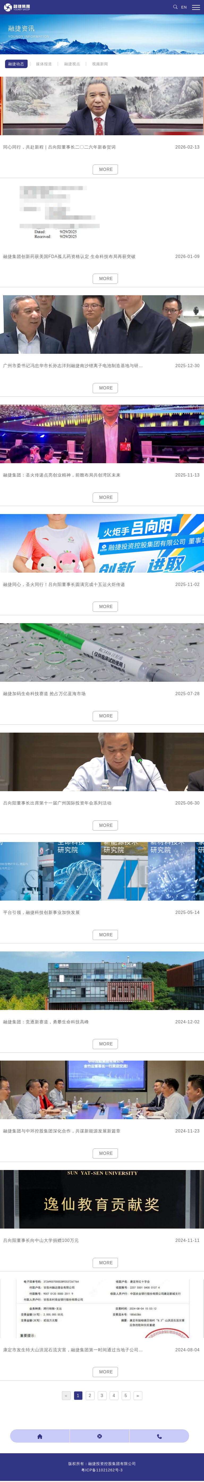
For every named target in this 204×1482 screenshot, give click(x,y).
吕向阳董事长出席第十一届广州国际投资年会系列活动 (57, 803)
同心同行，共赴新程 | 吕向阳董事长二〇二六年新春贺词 (59, 147)
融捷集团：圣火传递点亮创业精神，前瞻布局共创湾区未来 (62, 475)
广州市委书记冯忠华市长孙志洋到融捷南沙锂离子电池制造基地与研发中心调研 (74, 366)
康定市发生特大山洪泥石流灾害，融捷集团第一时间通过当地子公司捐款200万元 (74, 1350)
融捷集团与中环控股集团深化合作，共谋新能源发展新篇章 (62, 1132)
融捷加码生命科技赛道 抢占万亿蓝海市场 (44, 694)
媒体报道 (45, 64)
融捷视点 (73, 64)
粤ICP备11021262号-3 (102, 1471)
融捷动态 (17, 64)
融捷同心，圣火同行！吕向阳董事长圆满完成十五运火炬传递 (64, 584)
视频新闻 (101, 64)
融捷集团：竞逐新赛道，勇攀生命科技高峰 (46, 1022)
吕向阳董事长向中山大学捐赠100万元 (41, 1241)
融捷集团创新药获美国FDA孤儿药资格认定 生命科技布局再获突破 (69, 256)
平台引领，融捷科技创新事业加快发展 (41, 913)
